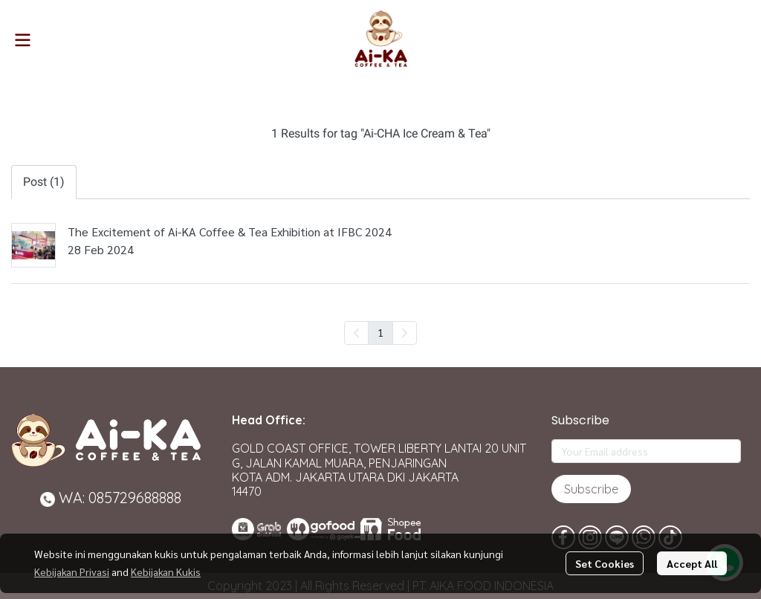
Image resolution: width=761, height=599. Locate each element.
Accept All (692, 563)
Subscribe (591, 489)
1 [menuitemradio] (380, 332)
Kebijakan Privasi (71, 571)
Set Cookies (604, 563)
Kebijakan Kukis (166, 571)
